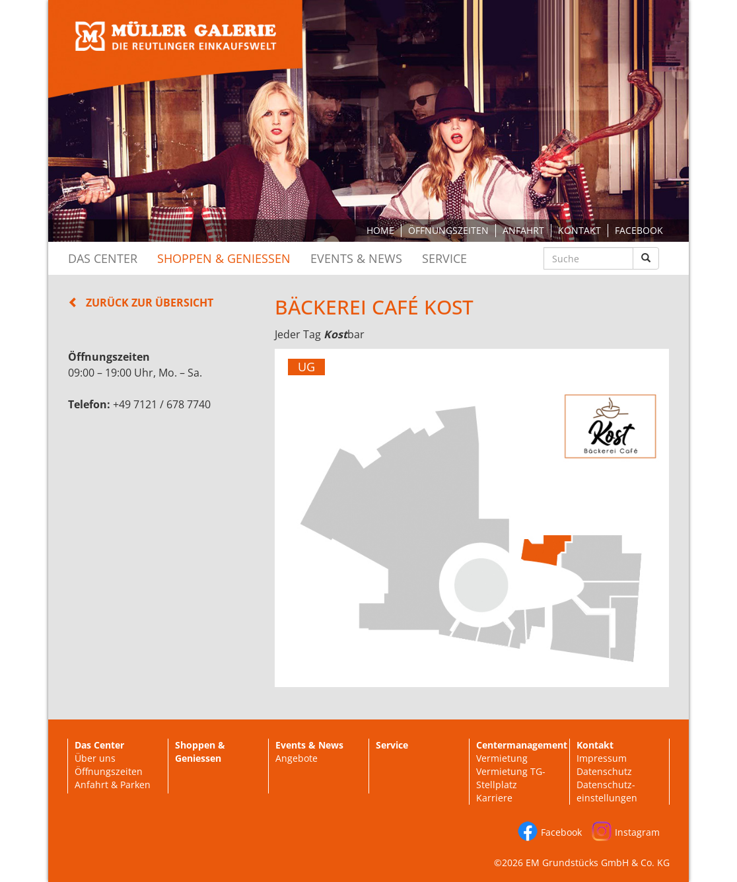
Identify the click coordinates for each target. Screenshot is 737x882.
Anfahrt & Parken (113, 784)
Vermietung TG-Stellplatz (510, 778)
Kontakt (579, 230)
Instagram (637, 832)
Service (444, 258)
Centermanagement (521, 745)
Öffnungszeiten (448, 230)
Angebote (296, 758)
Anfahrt (523, 230)
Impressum (602, 758)
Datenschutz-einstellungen (607, 791)
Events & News (356, 258)
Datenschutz (604, 771)
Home (380, 230)
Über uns (95, 758)
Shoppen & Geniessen (224, 258)
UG (306, 367)
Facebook (639, 230)
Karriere (494, 797)
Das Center (102, 258)
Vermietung (502, 758)
